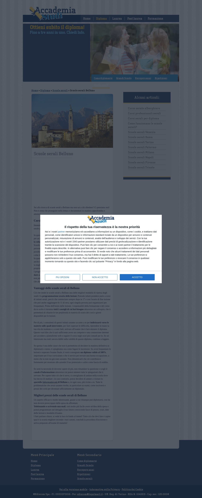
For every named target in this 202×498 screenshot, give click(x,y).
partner (61, 232)
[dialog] (101, 249)
